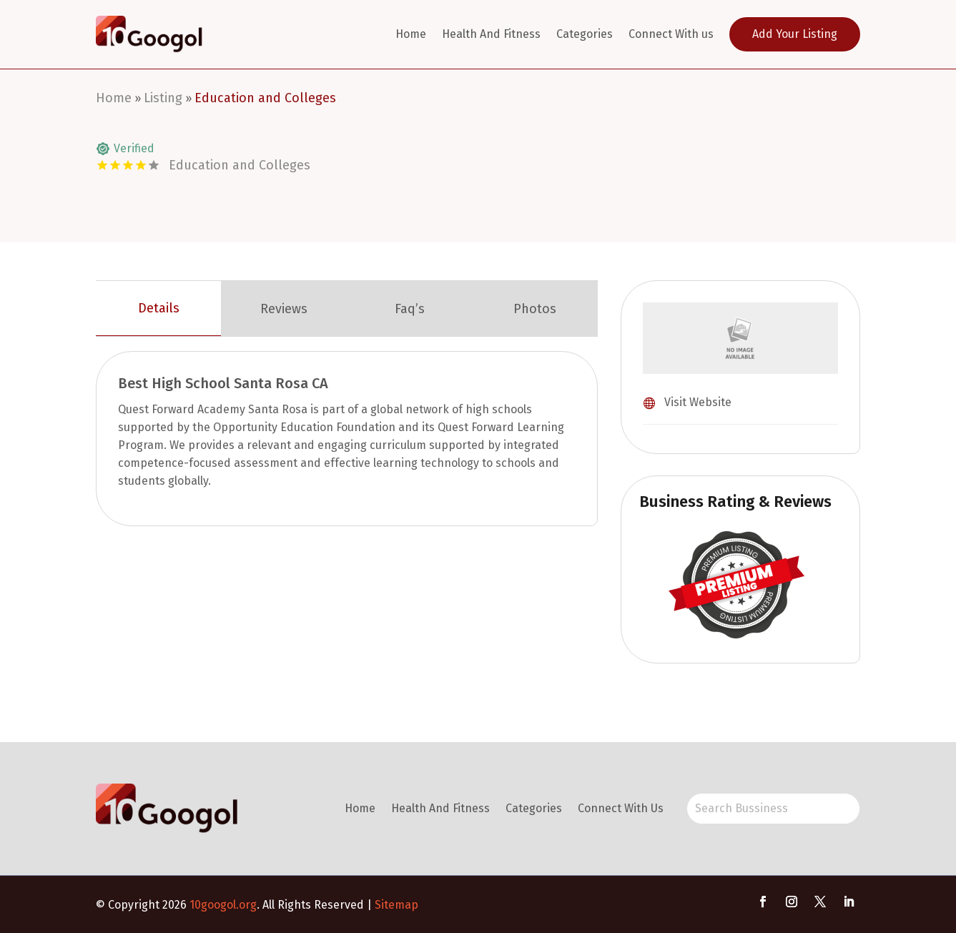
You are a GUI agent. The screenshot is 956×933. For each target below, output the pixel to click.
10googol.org (223, 905)
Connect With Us (621, 808)
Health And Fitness (491, 34)
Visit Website (697, 402)
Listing (163, 98)
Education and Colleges (265, 98)
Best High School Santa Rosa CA (223, 383)
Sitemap (396, 905)
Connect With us (671, 34)
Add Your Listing (794, 34)
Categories (584, 34)
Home (410, 34)
